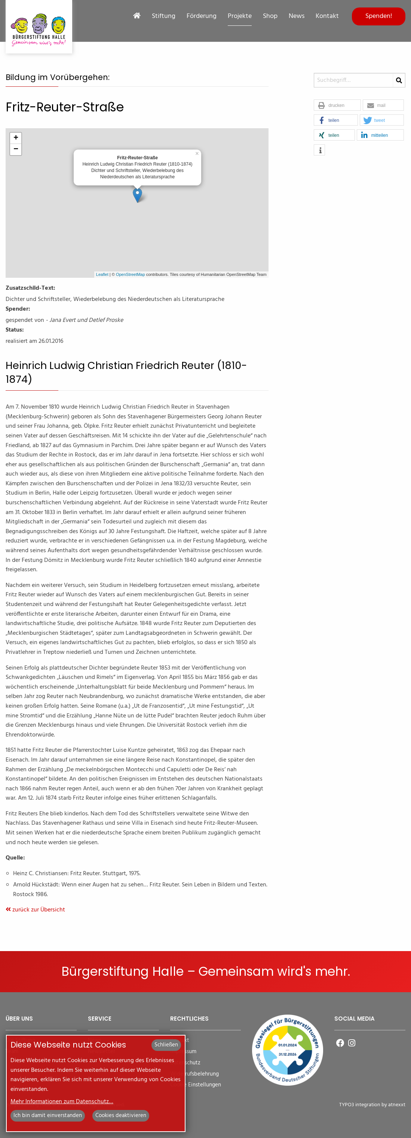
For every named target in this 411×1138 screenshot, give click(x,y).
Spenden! (378, 16)
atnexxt (396, 1105)
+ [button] (15, 138)
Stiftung (163, 16)
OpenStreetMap (130, 274)
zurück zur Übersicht (35, 910)
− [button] (15, 149)
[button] (337, 105)
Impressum (183, 1052)
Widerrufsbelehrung (194, 1074)
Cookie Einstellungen (195, 1085)
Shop (270, 16)
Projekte (240, 16)
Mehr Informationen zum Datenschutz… (61, 1102)
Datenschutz (185, 1063)
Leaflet (102, 274)
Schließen (166, 1044)
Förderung (202, 16)
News (296, 16)
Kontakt (327, 16)
